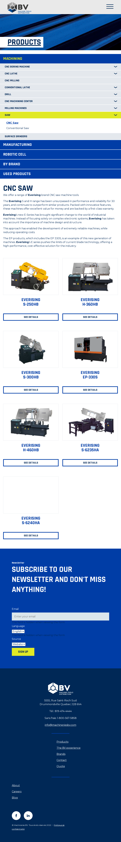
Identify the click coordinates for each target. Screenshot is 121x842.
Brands (61, 754)
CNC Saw (12, 122)
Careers (16, 791)
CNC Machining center (19, 101)
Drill (8, 94)
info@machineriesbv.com (60, 724)
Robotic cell (14, 154)
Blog (15, 797)
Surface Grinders (16, 136)
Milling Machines (16, 108)
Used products (17, 173)
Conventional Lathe (17, 87)
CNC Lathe (11, 73)
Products (62, 741)
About (16, 785)
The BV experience (69, 747)
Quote (61, 766)
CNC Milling (12, 80)
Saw (7, 115)
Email (15, 608)
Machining (12, 58)
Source (16, 638)
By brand (11, 164)
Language (18, 626)
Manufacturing (17, 144)
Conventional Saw (17, 128)
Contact (62, 760)
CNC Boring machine (17, 66)
